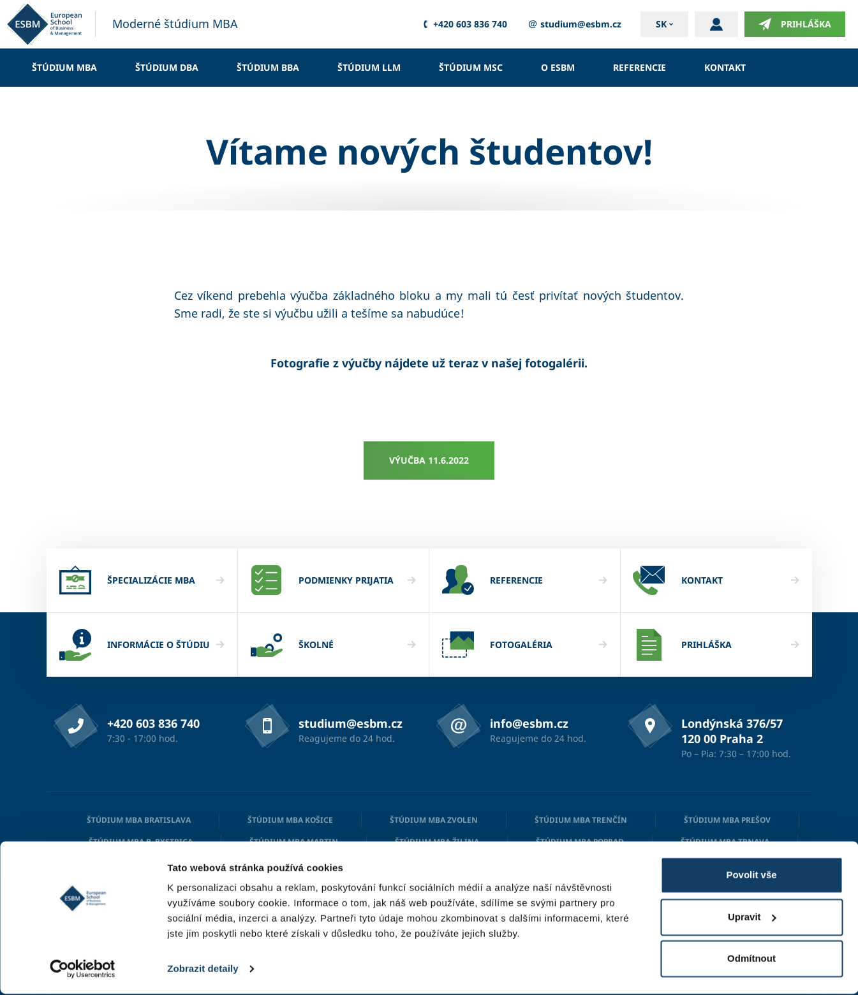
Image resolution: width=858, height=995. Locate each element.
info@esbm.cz (529, 723)
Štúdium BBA (268, 67)
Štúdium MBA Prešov (727, 819)
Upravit (752, 917)
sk (661, 24)
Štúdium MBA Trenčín (581, 819)
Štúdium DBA (166, 67)
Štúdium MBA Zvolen (434, 819)
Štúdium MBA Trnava (725, 841)
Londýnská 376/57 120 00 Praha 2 (732, 731)
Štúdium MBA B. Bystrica (141, 841)
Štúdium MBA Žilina (437, 841)
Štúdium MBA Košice (290, 819)
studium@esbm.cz (573, 24)
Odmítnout (751, 959)
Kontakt (725, 67)
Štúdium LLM (369, 67)
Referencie (639, 67)
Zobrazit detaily (203, 969)
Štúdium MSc (471, 67)
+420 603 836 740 (463, 24)
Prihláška (794, 24)
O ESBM (558, 67)
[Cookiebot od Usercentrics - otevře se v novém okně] (82, 970)
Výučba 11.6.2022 (429, 460)
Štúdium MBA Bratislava (139, 819)
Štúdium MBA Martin (293, 841)
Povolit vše (751, 876)
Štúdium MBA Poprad (580, 841)
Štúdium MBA (64, 67)
